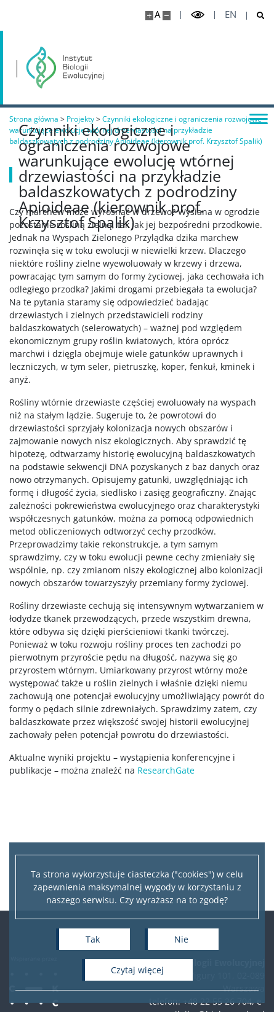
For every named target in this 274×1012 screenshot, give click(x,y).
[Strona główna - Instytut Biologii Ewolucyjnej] (65, 67)
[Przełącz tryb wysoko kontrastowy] (198, 15)
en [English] (230, 14)
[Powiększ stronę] (149, 15)
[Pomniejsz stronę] (167, 15)
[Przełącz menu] (258, 117)
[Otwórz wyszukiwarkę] (256, 16)
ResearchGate (166, 770)
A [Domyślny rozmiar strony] (157, 14)
